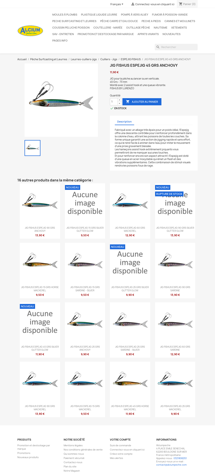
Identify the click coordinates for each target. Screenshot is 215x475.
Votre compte (120, 439)
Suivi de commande (120, 445)
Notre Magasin (72, 470)
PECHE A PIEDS (151, 21)
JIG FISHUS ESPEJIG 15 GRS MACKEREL (85, 408)
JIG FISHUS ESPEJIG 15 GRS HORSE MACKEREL (40, 289)
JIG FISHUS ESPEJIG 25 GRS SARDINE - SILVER (130, 348)
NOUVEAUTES (172, 34)
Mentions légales (73, 445)
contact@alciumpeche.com (171, 464)
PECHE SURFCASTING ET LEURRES (74, 21)
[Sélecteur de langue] (117, 4)
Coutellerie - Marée (107, 27)
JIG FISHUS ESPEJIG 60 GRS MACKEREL (130, 229)
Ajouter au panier (142, 102)
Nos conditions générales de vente (83, 449)
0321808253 (180, 458)
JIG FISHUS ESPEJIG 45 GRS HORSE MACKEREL (130, 408)
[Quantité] (114, 101)
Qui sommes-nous (74, 453)
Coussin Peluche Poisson (71, 27)
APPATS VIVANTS (148, 34)
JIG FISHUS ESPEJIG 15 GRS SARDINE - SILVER (85, 289)
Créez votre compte (121, 453)
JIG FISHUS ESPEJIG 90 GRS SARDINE (175, 289)
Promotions (23, 453)
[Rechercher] (176, 47)
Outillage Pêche (138, 27)
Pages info (60, 40)
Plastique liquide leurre (99, 14)
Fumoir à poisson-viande (170, 14)
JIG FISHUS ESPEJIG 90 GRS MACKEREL (40, 408)
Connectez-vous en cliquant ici (127, 449)
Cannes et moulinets (179, 21)
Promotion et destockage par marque (106, 34)
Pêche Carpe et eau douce (119, 21)
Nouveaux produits (28, 457)
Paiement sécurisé (74, 458)
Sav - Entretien (63, 34)
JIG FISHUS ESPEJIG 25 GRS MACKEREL (175, 408)
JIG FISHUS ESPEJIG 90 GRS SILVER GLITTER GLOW (175, 229)
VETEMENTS (179, 27)
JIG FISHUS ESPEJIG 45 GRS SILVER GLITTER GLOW (40, 348)
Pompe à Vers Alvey (134, 14)
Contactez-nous (73, 462)
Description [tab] (124, 121)
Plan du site (70, 466)
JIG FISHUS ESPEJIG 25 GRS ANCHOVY (85, 348)
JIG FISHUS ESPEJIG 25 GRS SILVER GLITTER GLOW (130, 289)
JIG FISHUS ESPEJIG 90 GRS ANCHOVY (40, 229)
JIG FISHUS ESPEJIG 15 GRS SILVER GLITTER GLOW (85, 229)
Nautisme (160, 27)
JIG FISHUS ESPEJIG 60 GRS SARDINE (175, 348)
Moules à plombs (64, 14)
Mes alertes (116, 458)
